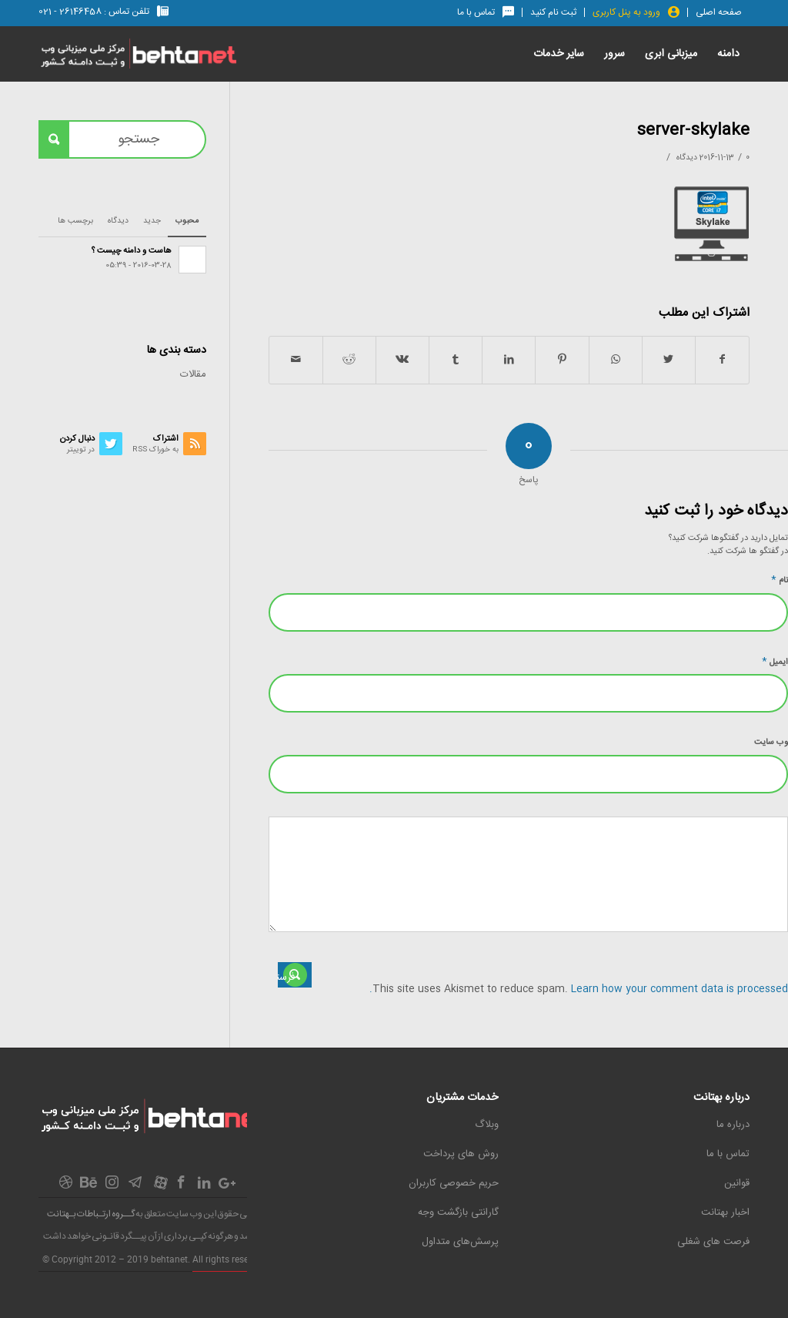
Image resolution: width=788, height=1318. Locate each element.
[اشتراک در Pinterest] (562, 360)
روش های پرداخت (461, 1153)
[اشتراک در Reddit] (349, 360)
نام (779, 580)
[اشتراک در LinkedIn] (508, 360)
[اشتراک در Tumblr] (455, 360)
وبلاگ (487, 1124)
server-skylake (693, 130)
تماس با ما (728, 1153)
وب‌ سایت (771, 743)
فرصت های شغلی (713, 1241)
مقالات (193, 374)
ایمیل (775, 661)
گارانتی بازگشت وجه (458, 1212)
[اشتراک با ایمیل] (295, 360)
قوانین (737, 1183)
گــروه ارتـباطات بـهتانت (91, 1214)
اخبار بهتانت (725, 1212)
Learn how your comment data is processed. (578, 989)
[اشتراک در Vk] (402, 360)
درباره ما (733, 1124)
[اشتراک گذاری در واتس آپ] (615, 360)
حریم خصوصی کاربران (454, 1183)
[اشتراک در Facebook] (722, 360)
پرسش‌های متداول (460, 1241)
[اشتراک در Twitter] (669, 360)
